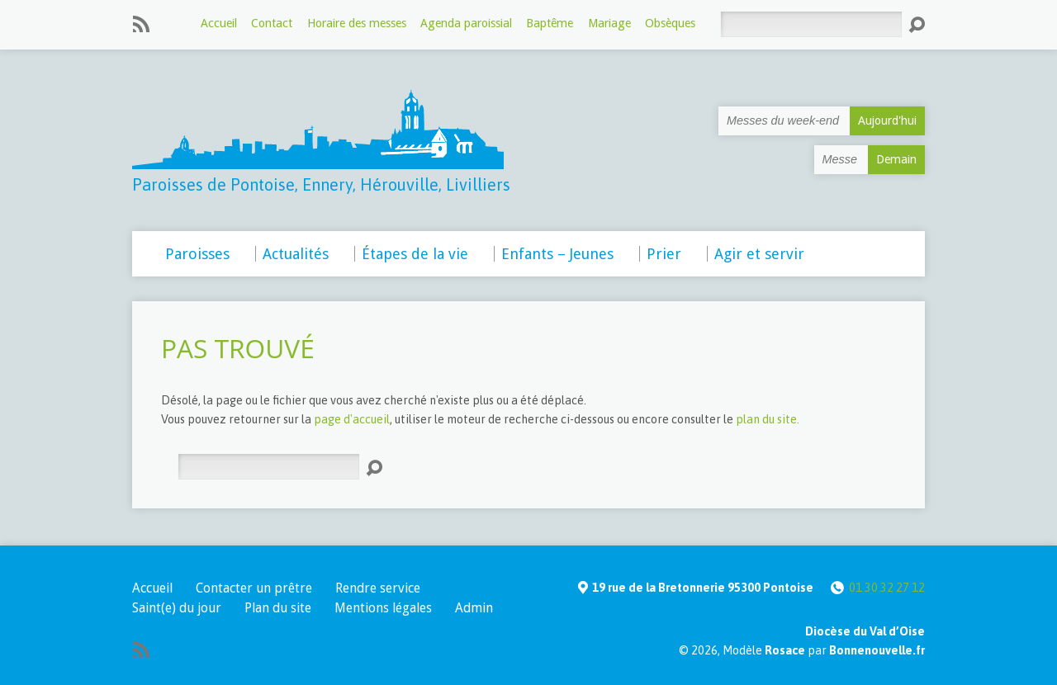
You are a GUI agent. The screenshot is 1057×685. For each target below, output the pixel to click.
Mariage (609, 23)
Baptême (549, 23)
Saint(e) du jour (176, 608)
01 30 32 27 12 (887, 587)
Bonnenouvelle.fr (877, 650)
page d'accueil (352, 419)
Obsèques (670, 23)
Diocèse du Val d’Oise (865, 631)
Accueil (219, 23)
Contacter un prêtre (254, 588)
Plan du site (277, 608)
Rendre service (377, 588)
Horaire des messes (356, 23)
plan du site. (767, 419)
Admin (474, 608)
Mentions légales (383, 608)
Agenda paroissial (466, 23)
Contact (271, 23)
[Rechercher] (811, 24)
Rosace (785, 650)
